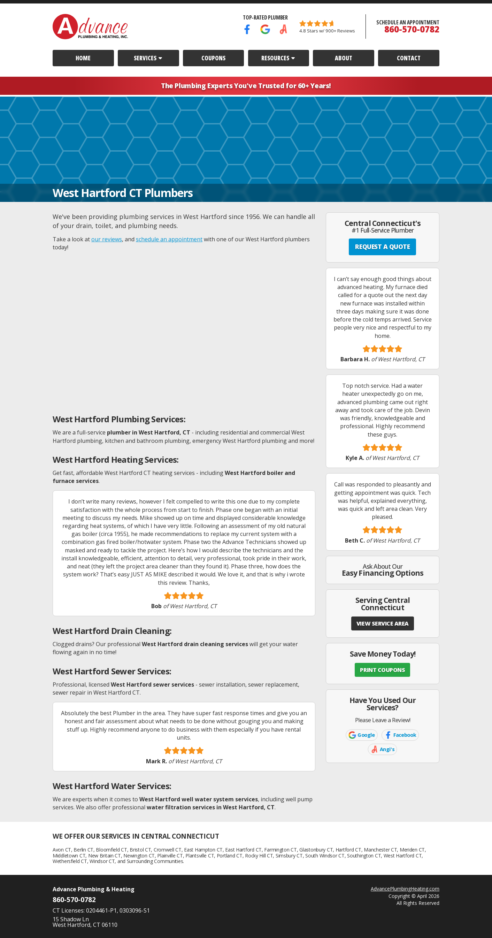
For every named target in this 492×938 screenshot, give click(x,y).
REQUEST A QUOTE (382, 246)
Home (83, 58)
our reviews (106, 239)
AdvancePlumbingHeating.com (405, 888)
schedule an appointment (169, 239)
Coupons (213, 58)
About (343, 58)
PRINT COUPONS (382, 670)
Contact (409, 58)
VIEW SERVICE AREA (382, 623)
